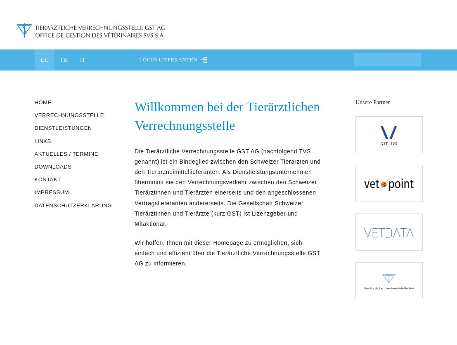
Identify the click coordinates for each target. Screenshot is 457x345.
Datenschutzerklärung (73, 205)
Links (43, 141)
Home (43, 102)
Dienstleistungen (63, 128)
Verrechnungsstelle (69, 115)
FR (64, 60)
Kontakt (48, 179)
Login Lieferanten (173, 59)
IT (82, 60)
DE (44, 60)
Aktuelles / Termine (66, 154)
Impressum (52, 192)
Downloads (53, 167)
